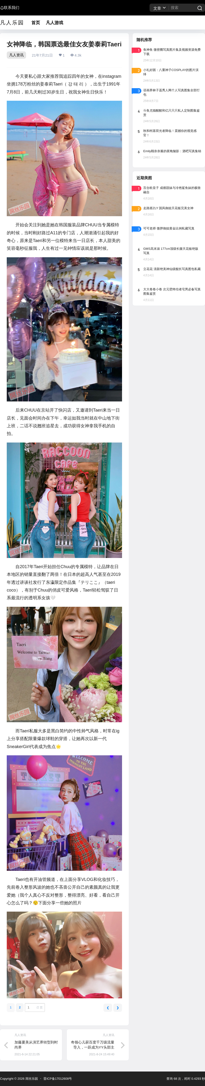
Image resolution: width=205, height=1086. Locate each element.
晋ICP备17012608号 (57, 1078)
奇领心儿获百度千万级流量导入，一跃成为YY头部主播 (92, 1047)
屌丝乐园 (31, 1078)
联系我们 (9, 8)
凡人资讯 (16, 55)
